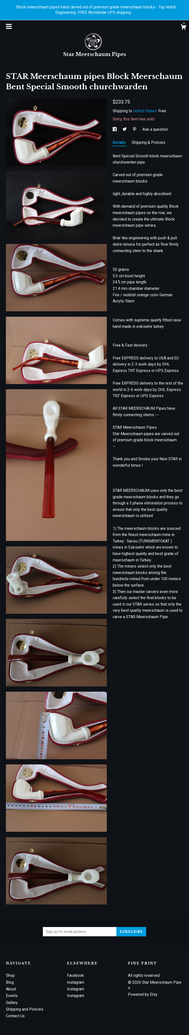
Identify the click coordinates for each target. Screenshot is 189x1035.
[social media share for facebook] (115, 129)
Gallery (12, 1002)
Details (120, 142)
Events (12, 995)
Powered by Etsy (143, 994)
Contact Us (15, 1016)
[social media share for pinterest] (135, 129)
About (11, 989)
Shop (10, 975)
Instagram (75, 982)
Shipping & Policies (148, 142)
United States (145, 111)
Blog (10, 982)
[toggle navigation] (9, 26)
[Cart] (183, 27)
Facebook (75, 975)
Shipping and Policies (24, 1009)
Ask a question (155, 129)
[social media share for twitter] (125, 129)
